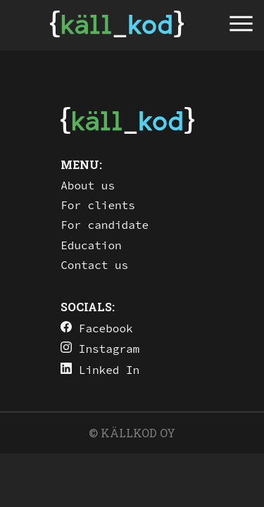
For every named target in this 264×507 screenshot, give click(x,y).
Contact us (94, 264)
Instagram (100, 348)
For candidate (105, 224)
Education (91, 245)
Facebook (96, 327)
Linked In (100, 369)
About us (88, 185)
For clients (98, 205)
